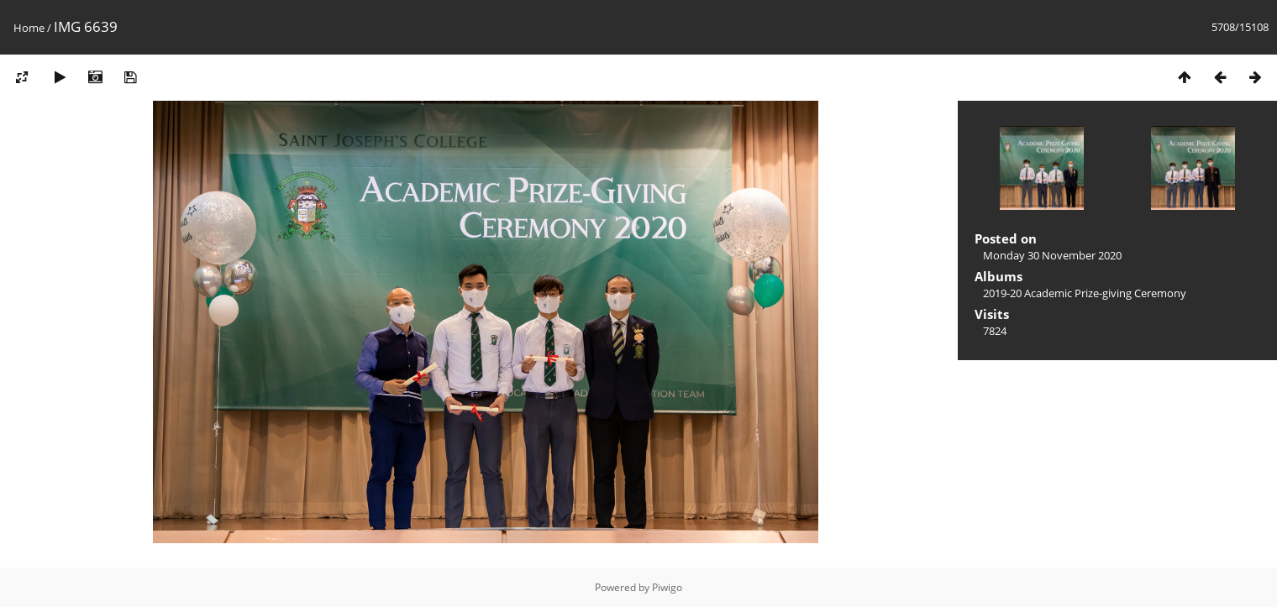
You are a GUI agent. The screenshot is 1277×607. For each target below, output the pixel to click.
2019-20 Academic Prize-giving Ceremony (1084, 293)
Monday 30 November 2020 (1052, 255)
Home (29, 27)
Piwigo (667, 587)
